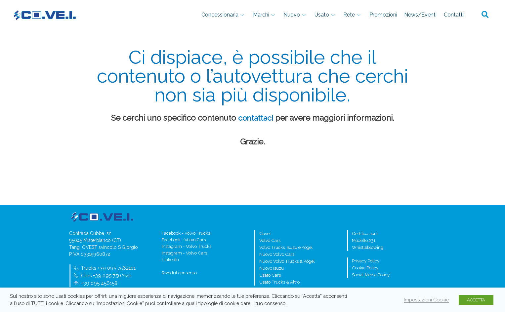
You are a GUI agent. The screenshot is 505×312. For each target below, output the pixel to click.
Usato (343, 15)
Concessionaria (252, 15)
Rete (366, 15)
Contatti (456, 15)
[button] (485, 14)
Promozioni (393, 15)
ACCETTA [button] (476, 299)
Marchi (289, 15)
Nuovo (316, 15)
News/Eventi (426, 15)
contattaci (255, 118)
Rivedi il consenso (179, 274)
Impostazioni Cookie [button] (426, 299)
